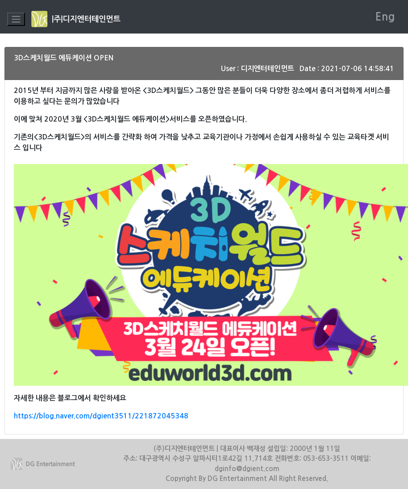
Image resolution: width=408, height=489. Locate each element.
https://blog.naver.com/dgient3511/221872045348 (101, 416)
